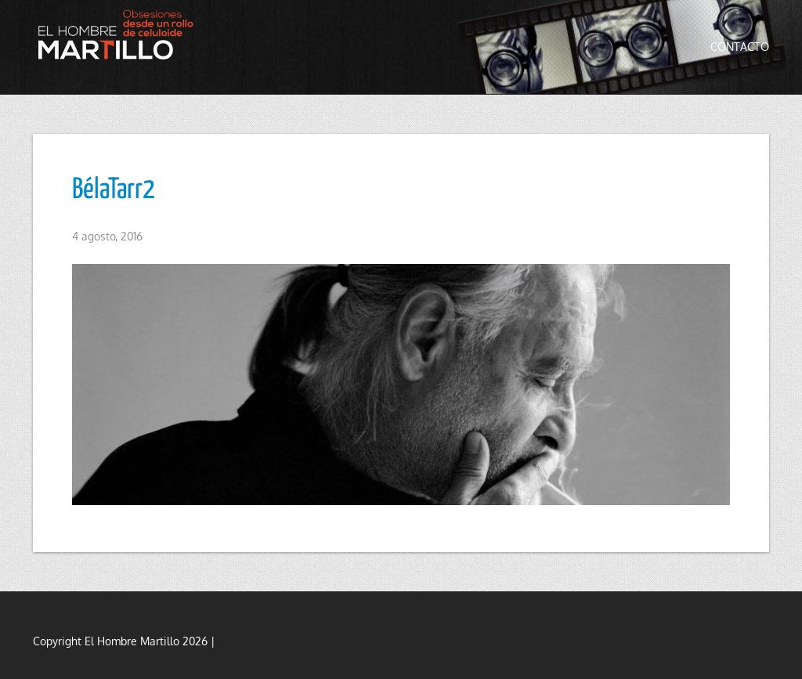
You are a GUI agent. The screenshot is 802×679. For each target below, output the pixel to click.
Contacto (739, 46)
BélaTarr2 (113, 190)
